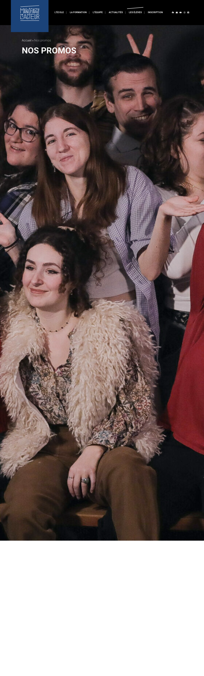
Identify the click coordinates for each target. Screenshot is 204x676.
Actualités (116, 12)
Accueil (26, 40)
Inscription (155, 12)
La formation (78, 12)
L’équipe (98, 12)
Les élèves (135, 12)
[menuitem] (59, 12)
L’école (59, 12)
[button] (173, 12)
